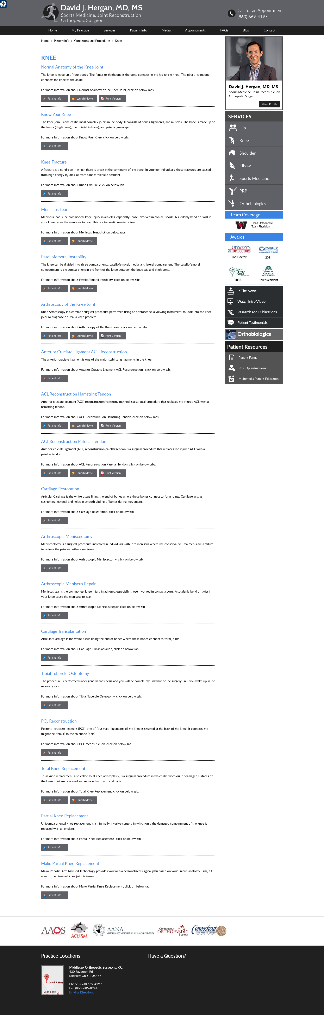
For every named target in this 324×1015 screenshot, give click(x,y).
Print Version (113, 98)
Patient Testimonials (252, 322)
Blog (246, 30)
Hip (242, 128)
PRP (243, 191)
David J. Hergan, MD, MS (253, 86)
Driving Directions (81, 992)
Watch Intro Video (251, 301)
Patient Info (62, 40)
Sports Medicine (254, 178)
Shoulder (247, 153)
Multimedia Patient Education (259, 378)
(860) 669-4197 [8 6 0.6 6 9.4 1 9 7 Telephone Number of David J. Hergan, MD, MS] (252, 16)
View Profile (269, 104)
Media (166, 30)
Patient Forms (248, 357)
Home (52, 30)
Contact (269, 30)
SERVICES (239, 116)
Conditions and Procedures (92, 40)
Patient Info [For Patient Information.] (138, 30)
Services (110, 30)
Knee (244, 140)
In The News (246, 291)
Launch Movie (84, 98)
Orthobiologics (252, 203)
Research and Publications (257, 312)
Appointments (195, 30)
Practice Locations (60, 956)
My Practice (80, 30)
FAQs (224, 30)
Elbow (245, 165)
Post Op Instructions (252, 368)
